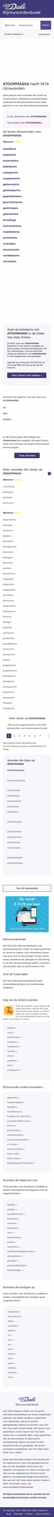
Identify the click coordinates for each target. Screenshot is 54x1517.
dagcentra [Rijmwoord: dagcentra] (8, 584)
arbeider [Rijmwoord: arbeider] (11, 1060)
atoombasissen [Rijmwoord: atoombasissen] (15, 863)
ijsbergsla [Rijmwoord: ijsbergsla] (8, 492)
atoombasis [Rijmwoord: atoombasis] (13, 795)
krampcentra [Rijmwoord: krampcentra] (10, 686)
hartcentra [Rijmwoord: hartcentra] (8, 649)
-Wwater (11, 1372)
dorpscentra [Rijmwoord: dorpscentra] (9, 606)
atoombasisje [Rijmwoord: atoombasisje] (14, 821)
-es (8, 1344)
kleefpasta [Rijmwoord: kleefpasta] (8, 681)
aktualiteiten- (14, 1256)
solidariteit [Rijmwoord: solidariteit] (13, 1046)
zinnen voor (27, 122)
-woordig (12, 1325)
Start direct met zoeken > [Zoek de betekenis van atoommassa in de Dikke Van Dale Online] (27, 375)
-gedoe (11, 1330)
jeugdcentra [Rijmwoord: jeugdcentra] (9, 665)
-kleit (10, 1321)
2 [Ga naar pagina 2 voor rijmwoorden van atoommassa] (14, 735)
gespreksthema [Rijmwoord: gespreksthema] (12, 196)
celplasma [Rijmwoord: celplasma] (8, 579)
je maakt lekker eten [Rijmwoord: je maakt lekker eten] (18, 1121)
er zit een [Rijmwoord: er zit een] (12, 1144)
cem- (10, 1232)
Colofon (29, 1513)
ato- (5, 413)
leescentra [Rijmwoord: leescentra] (8, 692)
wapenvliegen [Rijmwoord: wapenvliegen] (14, 1102)
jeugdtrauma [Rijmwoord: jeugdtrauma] (10, 670)
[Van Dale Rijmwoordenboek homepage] (16, 7)
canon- (11, 1242)
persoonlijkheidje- (16, 1265)
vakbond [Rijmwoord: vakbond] (12, 1042)
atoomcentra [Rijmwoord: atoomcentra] (10, 160)
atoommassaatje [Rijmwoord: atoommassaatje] (16, 780)
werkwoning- (14, 1237)
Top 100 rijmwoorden (27, 888)
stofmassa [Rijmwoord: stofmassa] (12, 811)
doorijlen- (12, 1260)
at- (4, 407)
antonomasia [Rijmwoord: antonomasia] (14, 831)
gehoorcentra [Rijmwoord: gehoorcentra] (11, 184)
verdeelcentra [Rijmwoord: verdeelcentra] (11, 255)
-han (9, 1349)
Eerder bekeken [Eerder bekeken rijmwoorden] (13, 34)
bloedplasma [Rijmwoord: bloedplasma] (10, 546)
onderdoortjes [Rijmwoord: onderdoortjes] (14, 1135)
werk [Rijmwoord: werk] (9, 1032)
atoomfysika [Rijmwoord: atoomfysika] (14, 847)
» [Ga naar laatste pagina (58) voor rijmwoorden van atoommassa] (48, 735)
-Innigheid (12, 1311)
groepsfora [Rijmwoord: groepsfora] (9, 638)
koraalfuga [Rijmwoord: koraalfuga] (9, 219)
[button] (49, 473)
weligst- (11, 1209)
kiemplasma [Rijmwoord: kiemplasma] (9, 676)
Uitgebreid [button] (44, 34)
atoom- (7, 419)
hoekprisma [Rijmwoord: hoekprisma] (9, 654)
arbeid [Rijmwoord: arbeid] (10, 1027)
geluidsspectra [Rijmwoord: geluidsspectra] (11, 190)
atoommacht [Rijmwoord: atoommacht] (14, 801)
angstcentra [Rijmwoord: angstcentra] (9, 519)
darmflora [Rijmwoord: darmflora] (8, 595)
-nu (9, 1335)
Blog (8, 1513)
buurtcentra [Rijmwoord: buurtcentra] (9, 573)
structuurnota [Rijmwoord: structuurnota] (11, 249)
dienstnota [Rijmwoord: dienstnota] (8, 600)
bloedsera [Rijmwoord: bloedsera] (8, 552)
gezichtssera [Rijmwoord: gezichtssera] (10, 208)
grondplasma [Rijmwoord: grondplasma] (10, 643)
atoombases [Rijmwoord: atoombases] (13, 790)
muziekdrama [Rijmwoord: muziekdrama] (11, 231)
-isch (9, 1377)
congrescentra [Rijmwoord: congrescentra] (11, 178)
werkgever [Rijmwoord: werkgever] (13, 1070)
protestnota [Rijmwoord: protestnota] (10, 237)
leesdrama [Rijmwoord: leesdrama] (8, 697)
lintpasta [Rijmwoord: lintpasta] (7, 703)
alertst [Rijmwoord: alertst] (10, 1125)
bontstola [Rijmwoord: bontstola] (8, 562)
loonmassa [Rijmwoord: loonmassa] (13, 806)
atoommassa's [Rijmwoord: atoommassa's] (15, 770)
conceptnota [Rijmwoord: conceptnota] (10, 172)
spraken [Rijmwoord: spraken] (11, 1107)
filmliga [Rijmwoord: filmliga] (7, 622)
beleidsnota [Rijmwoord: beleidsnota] (10, 166)
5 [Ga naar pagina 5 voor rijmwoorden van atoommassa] (29, 735)
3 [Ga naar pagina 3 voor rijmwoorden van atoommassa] (19, 735)
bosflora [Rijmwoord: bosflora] (7, 568)
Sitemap (18, 1513)
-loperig (11, 1367)
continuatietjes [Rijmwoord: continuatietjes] (15, 1149)
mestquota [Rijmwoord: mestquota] (8, 708)
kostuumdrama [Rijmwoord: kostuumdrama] (12, 225)
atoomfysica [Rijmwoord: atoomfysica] (13, 842)
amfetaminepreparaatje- (20, 1251)
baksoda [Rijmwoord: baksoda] (7, 525)
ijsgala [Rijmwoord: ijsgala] (6, 659)
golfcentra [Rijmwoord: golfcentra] (8, 633)
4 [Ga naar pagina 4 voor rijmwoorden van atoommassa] (24, 735)
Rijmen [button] (45, 25)
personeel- (12, 1218)
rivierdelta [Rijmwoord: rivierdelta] (9, 243)
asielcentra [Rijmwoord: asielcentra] (9, 154)
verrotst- (11, 1223)
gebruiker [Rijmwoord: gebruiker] (12, 1097)
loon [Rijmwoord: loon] (9, 1065)
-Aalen (10, 1353)
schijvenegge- (14, 1270)
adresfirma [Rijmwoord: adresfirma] (9, 148)
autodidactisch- (15, 1214)
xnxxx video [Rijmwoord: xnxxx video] (13, 1158)
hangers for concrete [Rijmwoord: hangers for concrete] (18, 1116)
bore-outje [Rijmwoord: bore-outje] (12, 1153)
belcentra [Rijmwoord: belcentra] (8, 530)
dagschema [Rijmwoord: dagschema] (9, 589)
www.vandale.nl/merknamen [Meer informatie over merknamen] (18, 1487)
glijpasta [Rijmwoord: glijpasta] (7, 627)
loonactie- (12, 1228)
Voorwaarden (42, 1513)
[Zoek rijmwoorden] (33, 25)
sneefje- (11, 1204)
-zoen (10, 1363)
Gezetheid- (13, 1246)
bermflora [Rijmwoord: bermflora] (8, 541)
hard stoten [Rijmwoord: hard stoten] (13, 1130)
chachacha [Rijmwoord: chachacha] (9, 486)
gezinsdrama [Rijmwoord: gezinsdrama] (10, 213)
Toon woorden (27, 455)
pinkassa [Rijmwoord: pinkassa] (7, 497)
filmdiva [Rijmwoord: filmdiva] (7, 616)
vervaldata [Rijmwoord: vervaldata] (9, 261)
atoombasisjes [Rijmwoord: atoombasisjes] (14, 857)
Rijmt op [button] (9, 25)
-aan (9, 1339)
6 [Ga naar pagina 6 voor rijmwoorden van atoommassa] (34, 735)
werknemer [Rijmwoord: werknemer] (13, 1037)
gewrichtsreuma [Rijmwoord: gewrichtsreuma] (12, 202)
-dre (9, 1358)
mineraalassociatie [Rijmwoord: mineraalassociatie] (17, 1139)
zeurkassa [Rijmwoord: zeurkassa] (8, 502)
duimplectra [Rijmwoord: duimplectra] (9, 611)
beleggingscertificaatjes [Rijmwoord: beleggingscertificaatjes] (20, 1163)
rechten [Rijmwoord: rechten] (11, 1051)
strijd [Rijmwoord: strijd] (10, 1055)
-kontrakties (13, 1316)
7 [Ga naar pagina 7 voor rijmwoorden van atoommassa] (40, 735)
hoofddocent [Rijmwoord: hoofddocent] (14, 1111)
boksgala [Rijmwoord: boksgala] (8, 557)
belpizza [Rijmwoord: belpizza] (7, 536)
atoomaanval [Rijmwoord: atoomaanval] (14, 837)
